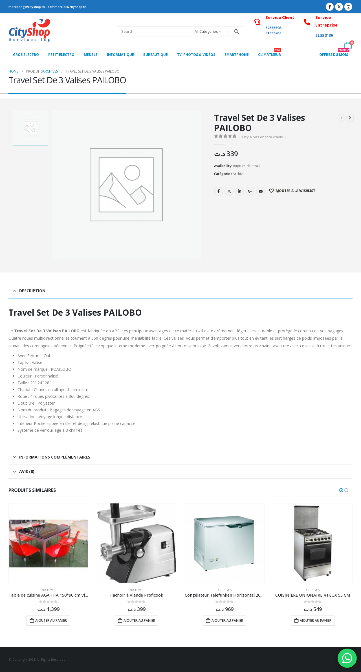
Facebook (218, 191)
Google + (250, 191)
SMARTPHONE (236, 54)
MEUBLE (91, 54)
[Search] (236, 31)
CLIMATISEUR (269, 53)
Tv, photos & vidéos (196, 54)
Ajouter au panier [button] (51, 620)
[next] (350, 118)
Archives (239, 173)
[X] (339, 7)
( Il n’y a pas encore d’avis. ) (262, 136)
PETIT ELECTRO (61, 54)
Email (260, 191)
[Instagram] (348, 7)
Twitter (229, 191)
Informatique (120, 54)
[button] (341, 490)
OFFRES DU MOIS (334, 53)
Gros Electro (26, 54)
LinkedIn (239, 191)
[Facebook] (330, 7)
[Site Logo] (29, 31)
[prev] (341, 118)
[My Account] (335, 45)
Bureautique (155, 54)
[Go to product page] (48, 543)
